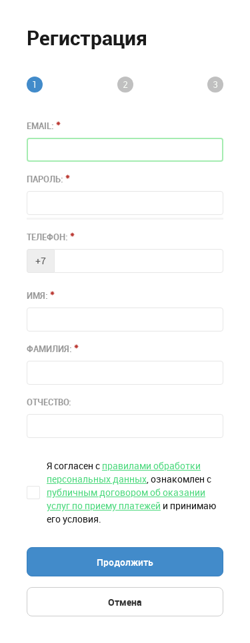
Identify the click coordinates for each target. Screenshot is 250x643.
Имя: (41, 295)
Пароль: (48, 179)
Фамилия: (53, 348)
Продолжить (125, 562)
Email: (44, 125)
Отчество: (49, 402)
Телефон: (51, 237)
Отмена (125, 602)
